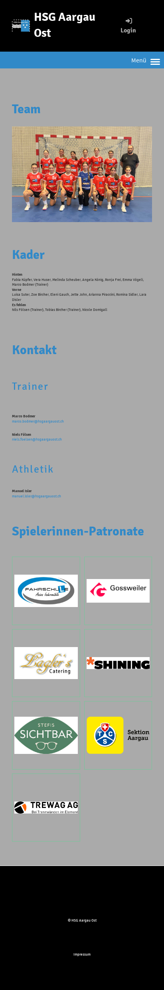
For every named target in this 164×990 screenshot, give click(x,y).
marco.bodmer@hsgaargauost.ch (38, 421)
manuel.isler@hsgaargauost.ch (36, 496)
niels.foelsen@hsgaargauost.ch (37, 439)
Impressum (82, 954)
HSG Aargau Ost (64, 25)
